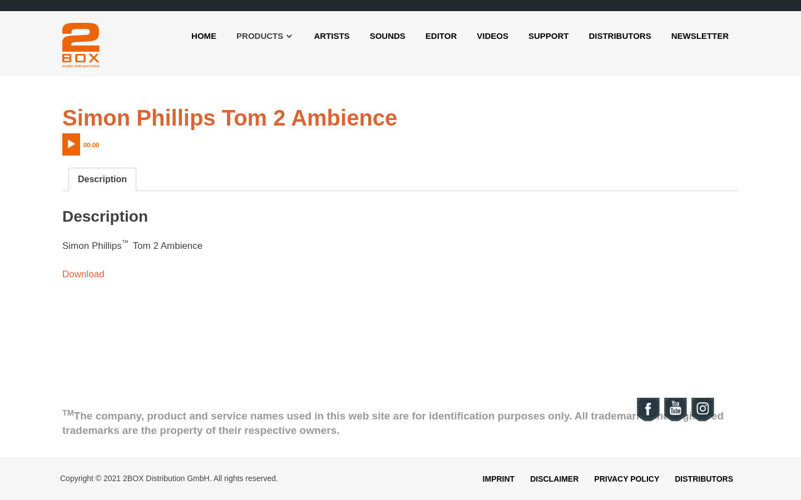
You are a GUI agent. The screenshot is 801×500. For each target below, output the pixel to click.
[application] (104, 141)
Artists (331, 36)
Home (203, 36)
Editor (441, 36)
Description (102, 179)
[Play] (71, 144)
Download (83, 274)
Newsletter (700, 36)
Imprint (499, 478)
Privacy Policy (626, 478)
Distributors (620, 36)
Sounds (388, 36)
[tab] (102, 179)
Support (548, 36)
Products (259, 36)
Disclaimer (554, 478)
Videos (492, 36)
